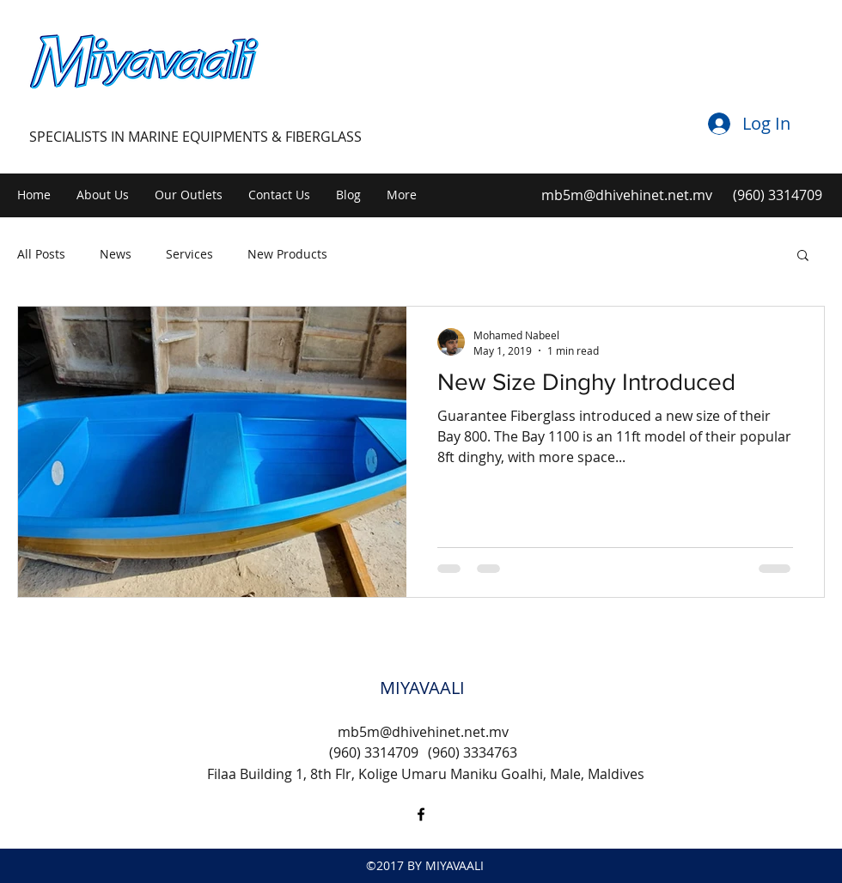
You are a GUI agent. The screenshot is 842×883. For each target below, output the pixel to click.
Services (189, 254)
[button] (803, 256)
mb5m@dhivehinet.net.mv (626, 195)
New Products (287, 254)
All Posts (41, 254)
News (115, 254)
